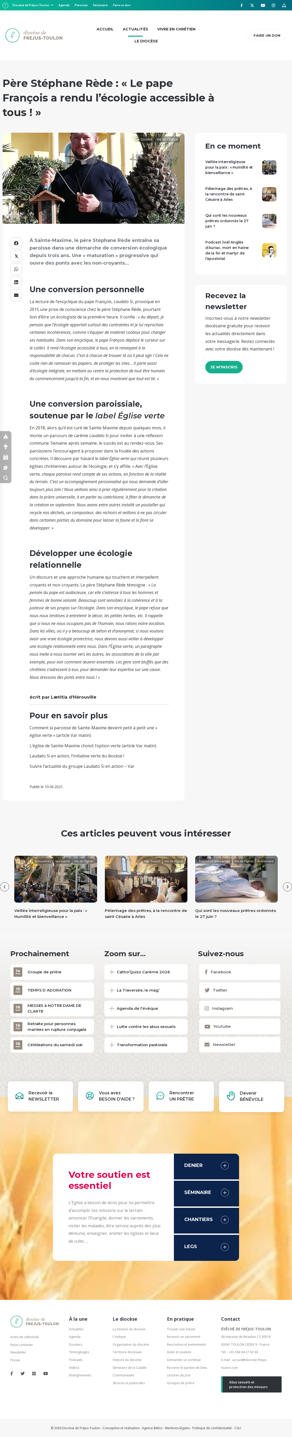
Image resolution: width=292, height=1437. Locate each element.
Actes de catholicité (24, 1337)
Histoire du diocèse (127, 1360)
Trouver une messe (181, 1329)
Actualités (76, 1329)
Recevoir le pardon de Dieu (187, 1367)
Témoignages (79, 1352)
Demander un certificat (184, 1360)
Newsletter (18, 1352)
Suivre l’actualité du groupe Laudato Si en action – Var (82, 766)
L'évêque (119, 1336)
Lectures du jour (179, 1375)
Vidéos (74, 1367)
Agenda (64, 5)
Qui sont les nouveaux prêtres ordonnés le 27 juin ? (226, 221)
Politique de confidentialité (212, 1428)
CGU (237, 1428)
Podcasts (76, 1360)
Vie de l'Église (167, 139)
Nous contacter (21, 1345)
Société (146, 139)
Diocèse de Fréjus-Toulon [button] (31, 5)
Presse (15, 1360)
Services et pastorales (129, 1383)
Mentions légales (177, 1428)
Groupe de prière (45, 971)
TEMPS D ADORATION (49, 990)
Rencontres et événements (186, 1344)
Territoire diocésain (127, 1352)
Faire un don (122, 5)
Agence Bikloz (152, 1428)
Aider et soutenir (179, 1352)
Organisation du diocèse (131, 1344)
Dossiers (75, 1344)
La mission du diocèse (129, 1329)
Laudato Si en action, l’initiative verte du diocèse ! (77, 756)
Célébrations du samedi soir (55, 1044)
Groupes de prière (180, 1383)
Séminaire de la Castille (130, 1367)
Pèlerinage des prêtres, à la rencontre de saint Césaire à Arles (228, 194)
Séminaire (100, 5)
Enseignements (80, 1375)
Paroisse (81, 5)
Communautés (123, 1375)
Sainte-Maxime (103, 428)
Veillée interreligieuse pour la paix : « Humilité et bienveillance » (229, 167)
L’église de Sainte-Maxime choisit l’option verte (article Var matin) (93, 746)
